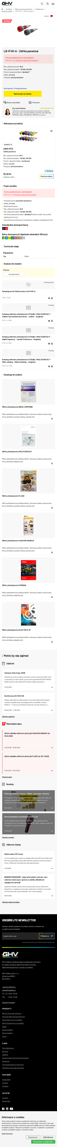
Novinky (10, 784)
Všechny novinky (8, 837)
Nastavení (33, 1137)
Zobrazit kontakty (8, 1002)
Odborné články (13, 844)
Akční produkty (7, 1030)
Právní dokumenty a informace (13, 1065)
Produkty (6, 1008)
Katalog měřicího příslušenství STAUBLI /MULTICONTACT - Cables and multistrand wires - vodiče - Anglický (26, 315)
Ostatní (6, 1093)
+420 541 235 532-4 (9, 987)
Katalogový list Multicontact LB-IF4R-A (18, 291)
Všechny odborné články (11, 902)
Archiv (4, 1036)
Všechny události (8, 717)
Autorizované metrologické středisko (15, 1058)
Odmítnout (48, 1137)
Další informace (7, 1133)
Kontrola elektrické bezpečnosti (13, 1017)
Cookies (5, 1098)
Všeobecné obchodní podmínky (13, 1068)
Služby (4, 1026)
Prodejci (5, 1083)
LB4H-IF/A (8, 148)
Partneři (6, 1075)
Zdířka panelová (9, 151)
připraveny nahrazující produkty (27, 60)
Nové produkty (7, 1033)
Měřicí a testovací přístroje (11, 1013)
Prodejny (5, 1086)
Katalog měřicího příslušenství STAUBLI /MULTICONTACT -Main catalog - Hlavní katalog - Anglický (26, 360)
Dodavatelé (6, 1079)
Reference (5, 1061)
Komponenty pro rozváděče (12, 1020)
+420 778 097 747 (46, 108)
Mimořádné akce (14, 724)
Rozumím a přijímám (43, 1142)
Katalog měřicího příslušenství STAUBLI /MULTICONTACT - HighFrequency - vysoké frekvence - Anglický (26, 338)
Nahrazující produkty (22, 94)
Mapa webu (6, 1101)
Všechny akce (7, 777)
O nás (4, 1043)
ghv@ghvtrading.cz (9, 990)
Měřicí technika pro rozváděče (13, 1023)
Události (10, 663)
